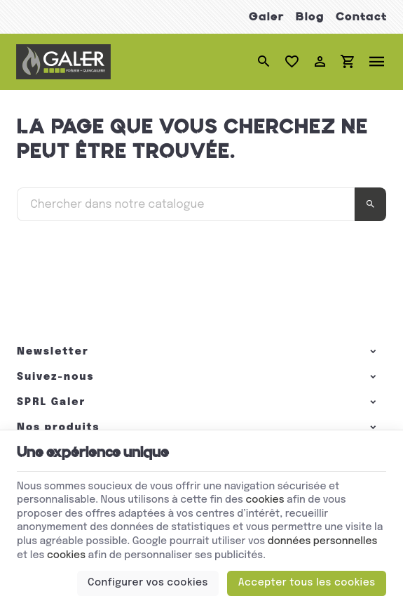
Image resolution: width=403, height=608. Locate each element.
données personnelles (323, 541)
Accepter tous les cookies (307, 583)
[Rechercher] (264, 62)
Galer (267, 16)
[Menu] (377, 62)
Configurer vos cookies (148, 583)
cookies (264, 500)
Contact (361, 16)
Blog (310, 16)
